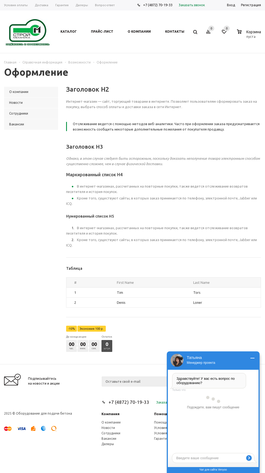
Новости (108, 427)
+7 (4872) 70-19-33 (157, 5)
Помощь (161, 414)
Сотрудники (110, 433)
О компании (111, 422)
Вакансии (108, 438)
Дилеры (107, 444)
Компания (110, 414)
